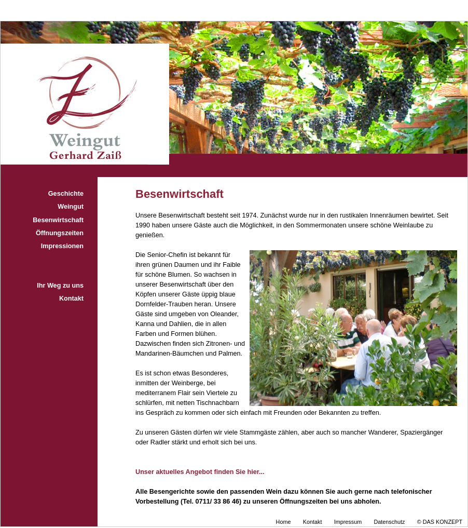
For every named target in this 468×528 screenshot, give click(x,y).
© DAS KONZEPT (439, 522)
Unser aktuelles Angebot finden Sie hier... (200, 472)
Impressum (348, 522)
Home (283, 522)
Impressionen (62, 246)
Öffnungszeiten (60, 233)
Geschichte (66, 193)
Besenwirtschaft (58, 220)
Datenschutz (389, 522)
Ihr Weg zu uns (60, 285)
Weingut (71, 206)
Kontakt (71, 298)
